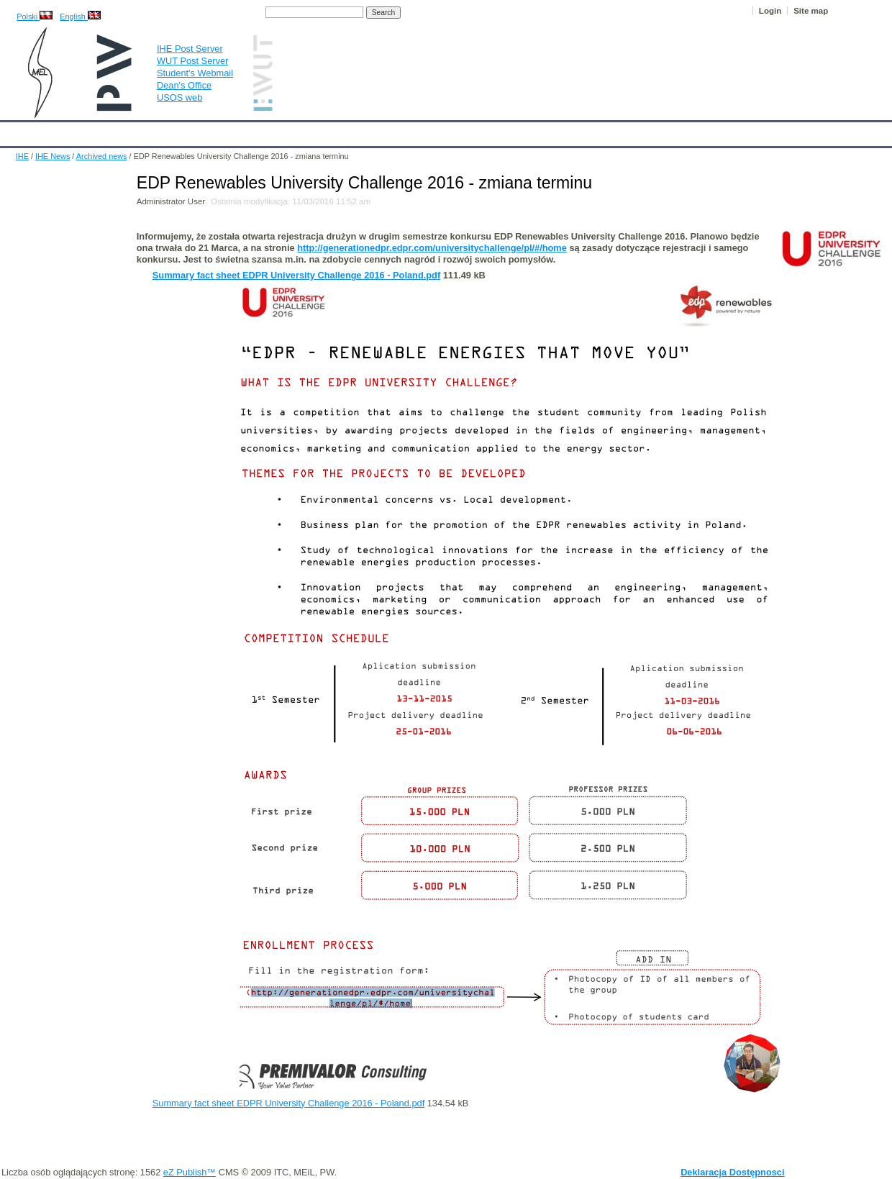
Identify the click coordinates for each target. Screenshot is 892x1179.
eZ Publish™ (189, 1172)
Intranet (597, 131)
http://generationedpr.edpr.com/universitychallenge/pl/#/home (432, 247)
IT (514, 131)
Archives (471, 131)
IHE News (126, 131)
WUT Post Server (192, 60)
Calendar (65, 131)
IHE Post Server (190, 48)
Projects (416, 131)
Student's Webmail (195, 73)
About (179, 131)
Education (298, 131)
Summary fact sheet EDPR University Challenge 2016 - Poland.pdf (296, 275)
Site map (810, 10)
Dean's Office (184, 85)
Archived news (101, 156)
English (80, 16)
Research (359, 131)
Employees (234, 131)
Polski (35, 16)
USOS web (179, 97)
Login (770, 10)
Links (550, 131)
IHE (18, 131)
